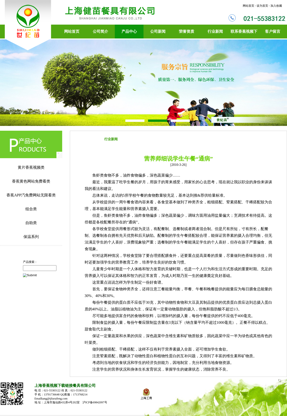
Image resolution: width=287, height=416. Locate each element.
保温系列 (31, 237)
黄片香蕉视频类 (31, 167)
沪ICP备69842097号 (95, 402)
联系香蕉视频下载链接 (244, 33)
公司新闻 (158, 31)
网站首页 (71, 31)
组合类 (31, 209)
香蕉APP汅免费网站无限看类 (30, 195)
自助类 (31, 223)
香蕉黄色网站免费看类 (31, 181)
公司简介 (100, 31)
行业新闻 (215, 31)
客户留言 (272, 31)
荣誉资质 (186, 31)
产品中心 (129, 31)
